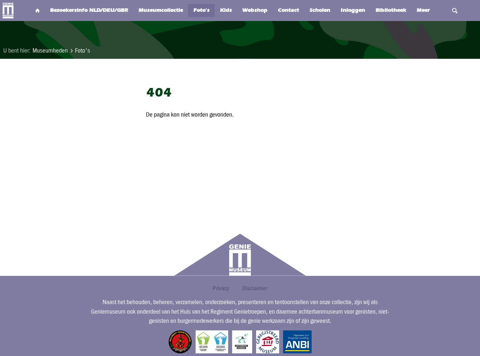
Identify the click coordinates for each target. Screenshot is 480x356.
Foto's (82, 50)
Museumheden (50, 50)
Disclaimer (254, 288)
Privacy (221, 288)
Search (454, 10)
